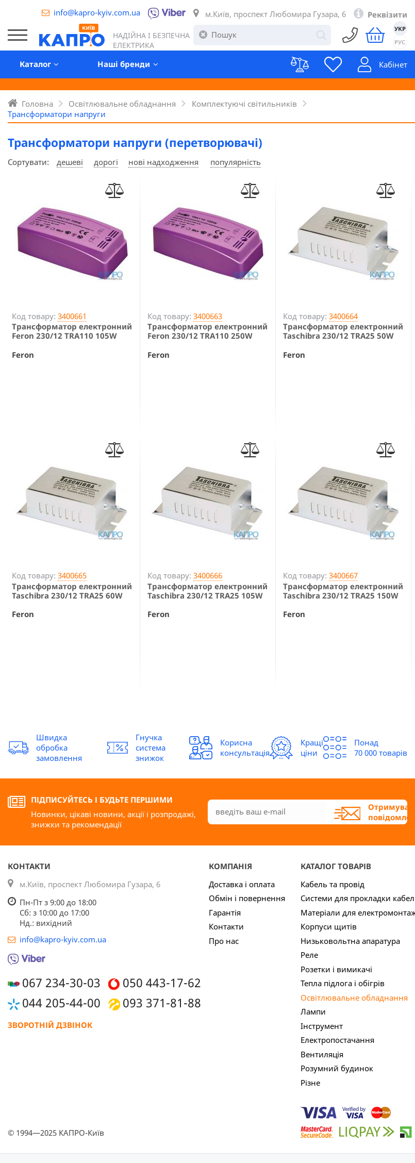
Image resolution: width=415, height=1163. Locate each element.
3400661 (72, 316)
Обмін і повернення (247, 898)
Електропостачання (337, 1040)
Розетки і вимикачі (336, 969)
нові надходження (163, 162)
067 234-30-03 (61, 983)
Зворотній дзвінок (50, 1025)
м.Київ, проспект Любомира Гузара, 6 (275, 14)
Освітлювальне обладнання (354, 997)
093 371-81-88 (162, 1003)
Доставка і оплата (242, 884)
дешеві (70, 162)
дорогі (106, 162)
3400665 (72, 575)
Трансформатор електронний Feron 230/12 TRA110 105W (72, 331)
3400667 (343, 575)
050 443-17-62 (162, 983)
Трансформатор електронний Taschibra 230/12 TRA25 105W (207, 591)
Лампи (313, 1011)
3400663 (207, 316)
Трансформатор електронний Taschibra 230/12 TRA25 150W (343, 591)
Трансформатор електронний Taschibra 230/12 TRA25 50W (343, 331)
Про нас (224, 941)
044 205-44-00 (61, 1003)
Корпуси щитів (329, 926)
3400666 (207, 575)
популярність (235, 162)
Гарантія (225, 912)
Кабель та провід (332, 884)
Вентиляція (322, 1054)
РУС (400, 42)
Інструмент (322, 1026)
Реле (309, 955)
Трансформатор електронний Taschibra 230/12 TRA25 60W (72, 591)
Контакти (226, 926)
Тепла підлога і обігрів (343, 983)
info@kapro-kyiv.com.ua (97, 12)
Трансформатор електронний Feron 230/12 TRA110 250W (207, 331)
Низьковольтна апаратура (350, 941)
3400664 (343, 316)
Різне (310, 1082)
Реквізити (387, 14)
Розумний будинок (337, 1068)
